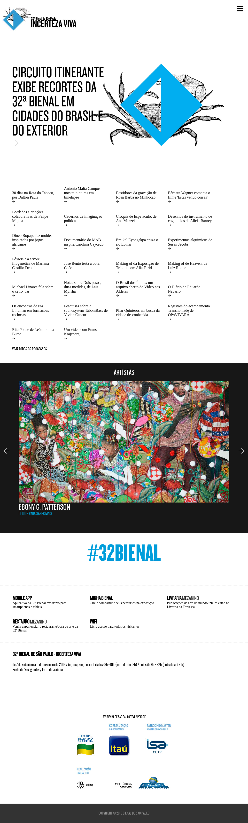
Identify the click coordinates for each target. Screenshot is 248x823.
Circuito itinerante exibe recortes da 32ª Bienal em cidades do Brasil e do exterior (58, 105)
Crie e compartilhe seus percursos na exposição (122, 603)
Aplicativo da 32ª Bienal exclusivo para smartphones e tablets (39, 605)
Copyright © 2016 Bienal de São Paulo (124, 813)
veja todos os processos (29, 349)
